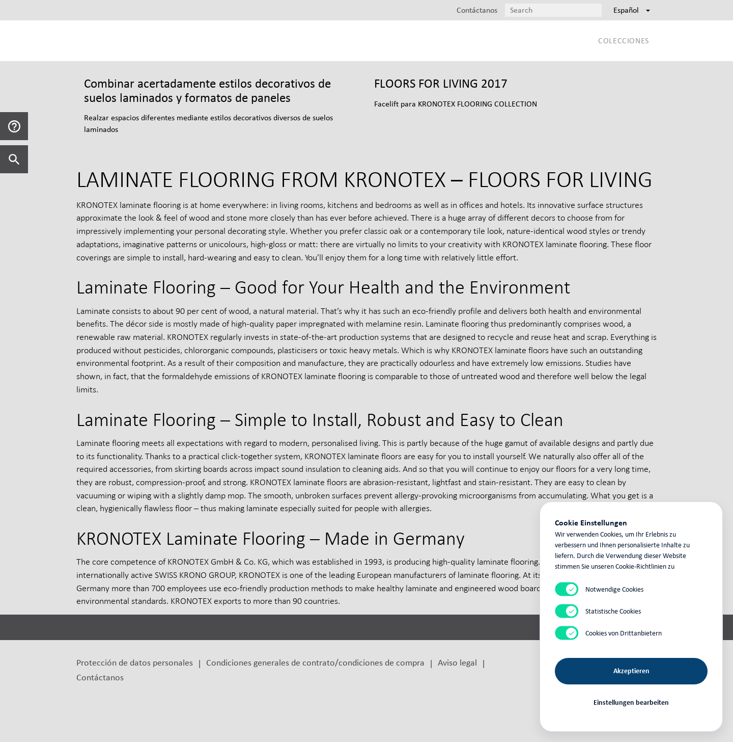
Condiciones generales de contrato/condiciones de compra (315, 662)
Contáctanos (100, 677)
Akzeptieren (631, 671)
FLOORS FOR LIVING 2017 (441, 83)
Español (631, 10)
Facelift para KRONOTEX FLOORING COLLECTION (455, 103)
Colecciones (623, 40)
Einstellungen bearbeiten (631, 702)
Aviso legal (457, 662)
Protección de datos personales (134, 662)
